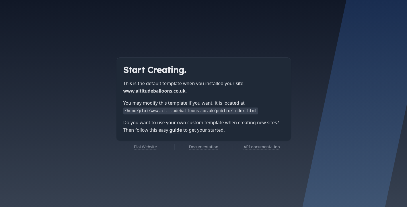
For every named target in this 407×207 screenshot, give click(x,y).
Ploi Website (145, 147)
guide (176, 130)
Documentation (203, 147)
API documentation (262, 147)
